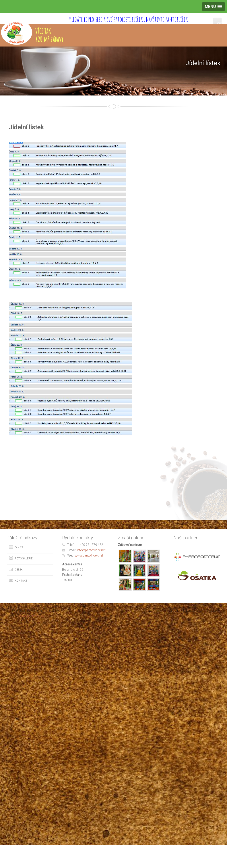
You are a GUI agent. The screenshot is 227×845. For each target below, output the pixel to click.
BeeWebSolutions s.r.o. (31, 616)
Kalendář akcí (192, 610)
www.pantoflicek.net (89, 555)
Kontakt (21, 580)
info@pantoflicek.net (91, 550)
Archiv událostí (167, 610)
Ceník (19, 569)
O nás (19, 547)
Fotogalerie (24, 558)
